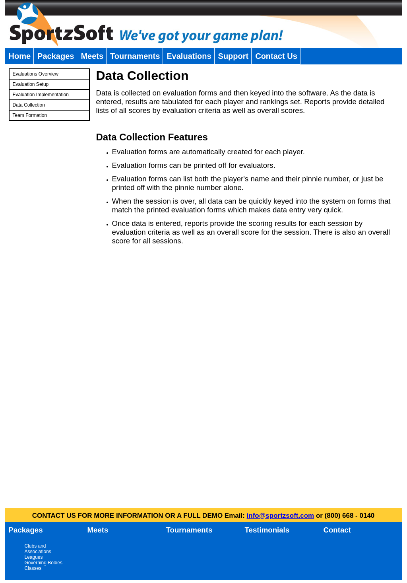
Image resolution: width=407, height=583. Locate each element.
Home (20, 56)
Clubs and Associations (38, 548)
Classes (33, 568)
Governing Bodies (43, 563)
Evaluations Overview (35, 74)
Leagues (34, 557)
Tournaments (135, 56)
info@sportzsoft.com (280, 515)
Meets (92, 56)
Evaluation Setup (31, 84)
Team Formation (30, 115)
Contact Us (276, 56)
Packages (55, 56)
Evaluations (189, 56)
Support (233, 56)
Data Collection (29, 105)
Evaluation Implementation (41, 94)
